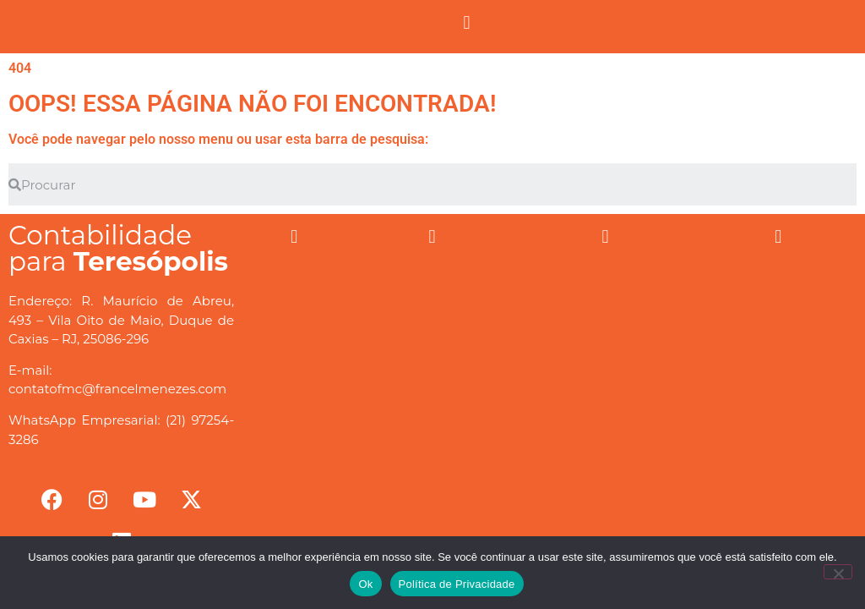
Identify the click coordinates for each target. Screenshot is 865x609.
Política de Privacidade (457, 584)
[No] (838, 571)
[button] (467, 22)
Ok (365, 584)
